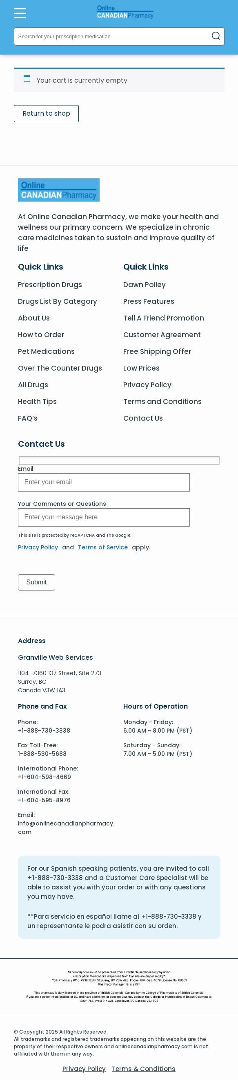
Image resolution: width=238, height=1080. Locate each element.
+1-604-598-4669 (44, 777)
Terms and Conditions (162, 401)
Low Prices (141, 368)
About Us (34, 318)
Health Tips (37, 401)
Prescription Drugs (50, 285)
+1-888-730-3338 (44, 731)
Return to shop (46, 113)
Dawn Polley (144, 285)
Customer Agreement (162, 335)
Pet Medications (46, 351)
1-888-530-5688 (42, 754)
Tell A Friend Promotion (163, 318)
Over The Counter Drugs (60, 368)
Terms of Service (103, 547)
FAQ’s (28, 418)
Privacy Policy (147, 385)
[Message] (104, 482)
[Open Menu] (20, 13)
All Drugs (33, 385)
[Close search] (216, 36)
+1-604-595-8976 (44, 800)
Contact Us (143, 418)
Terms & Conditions (144, 1069)
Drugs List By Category (57, 301)
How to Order (41, 335)
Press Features (148, 301)
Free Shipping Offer (157, 351)
